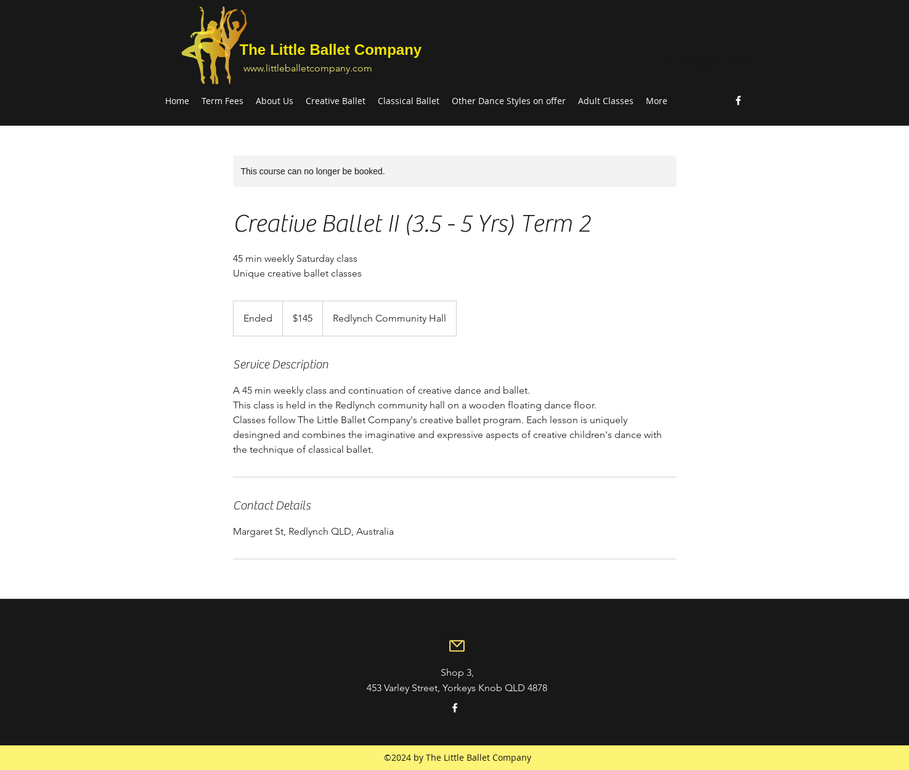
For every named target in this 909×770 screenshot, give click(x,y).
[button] (741, 60)
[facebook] (738, 100)
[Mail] (457, 646)
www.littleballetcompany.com (307, 68)
